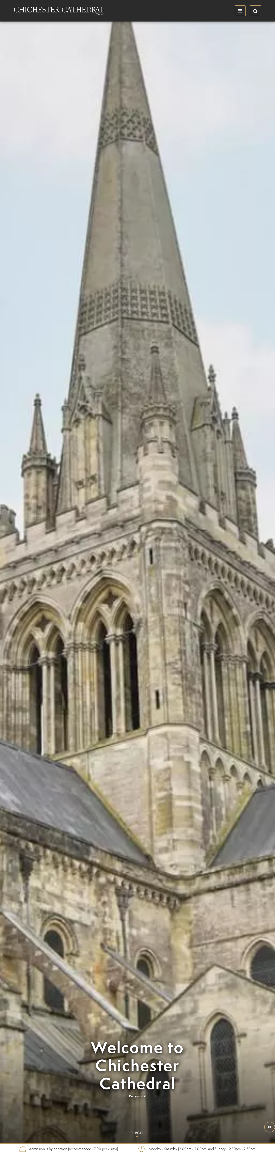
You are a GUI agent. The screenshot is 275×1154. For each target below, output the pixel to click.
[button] (269, 1127)
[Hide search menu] (255, 10)
